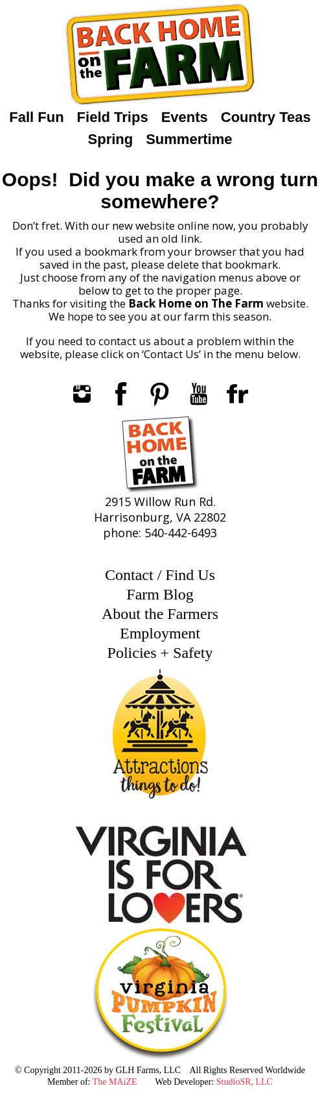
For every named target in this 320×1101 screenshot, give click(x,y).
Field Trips (112, 117)
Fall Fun (36, 117)
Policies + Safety (160, 652)
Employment (160, 633)
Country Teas (266, 117)
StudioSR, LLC (244, 1082)
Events (184, 117)
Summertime (189, 139)
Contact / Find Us (160, 574)
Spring (110, 139)
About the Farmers (160, 613)
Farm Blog (159, 594)
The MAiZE (115, 1082)
